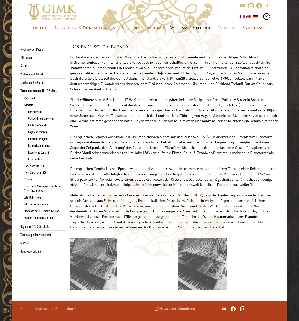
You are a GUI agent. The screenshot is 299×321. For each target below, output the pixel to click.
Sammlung (253, 28)
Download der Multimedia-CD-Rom (42, 211)
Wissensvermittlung (191, 28)
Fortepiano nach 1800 (35, 172)
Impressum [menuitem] (44, 308)
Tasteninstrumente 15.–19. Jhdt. (38, 90)
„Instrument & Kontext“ (33, 82)
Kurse (23, 65)
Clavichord (29, 98)
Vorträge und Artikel (31, 74)
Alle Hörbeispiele (32, 197)
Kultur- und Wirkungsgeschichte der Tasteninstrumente (42, 188)
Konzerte (227, 28)
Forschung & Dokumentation (85, 28)
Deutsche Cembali (37, 125)
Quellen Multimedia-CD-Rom (38, 218)
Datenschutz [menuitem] (65, 308)
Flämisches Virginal (38, 139)
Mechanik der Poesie (31, 49)
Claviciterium (35, 112)
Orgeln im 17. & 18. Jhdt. (34, 226)
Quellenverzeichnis (31, 251)
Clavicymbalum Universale (41, 118)
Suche (267, 6)
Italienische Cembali (38, 152)
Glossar (24, 243)
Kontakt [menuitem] (26, 308)
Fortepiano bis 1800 (34, 166)
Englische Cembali (37, 132)
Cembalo (28, 105)
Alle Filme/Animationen (36, 204)
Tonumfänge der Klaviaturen (36, 234)
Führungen (26, 57)
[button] (242, 6)
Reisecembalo (35, 159)
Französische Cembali (39, 145)
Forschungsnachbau (142, 28)
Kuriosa (28, 179)
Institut (39, 28)
